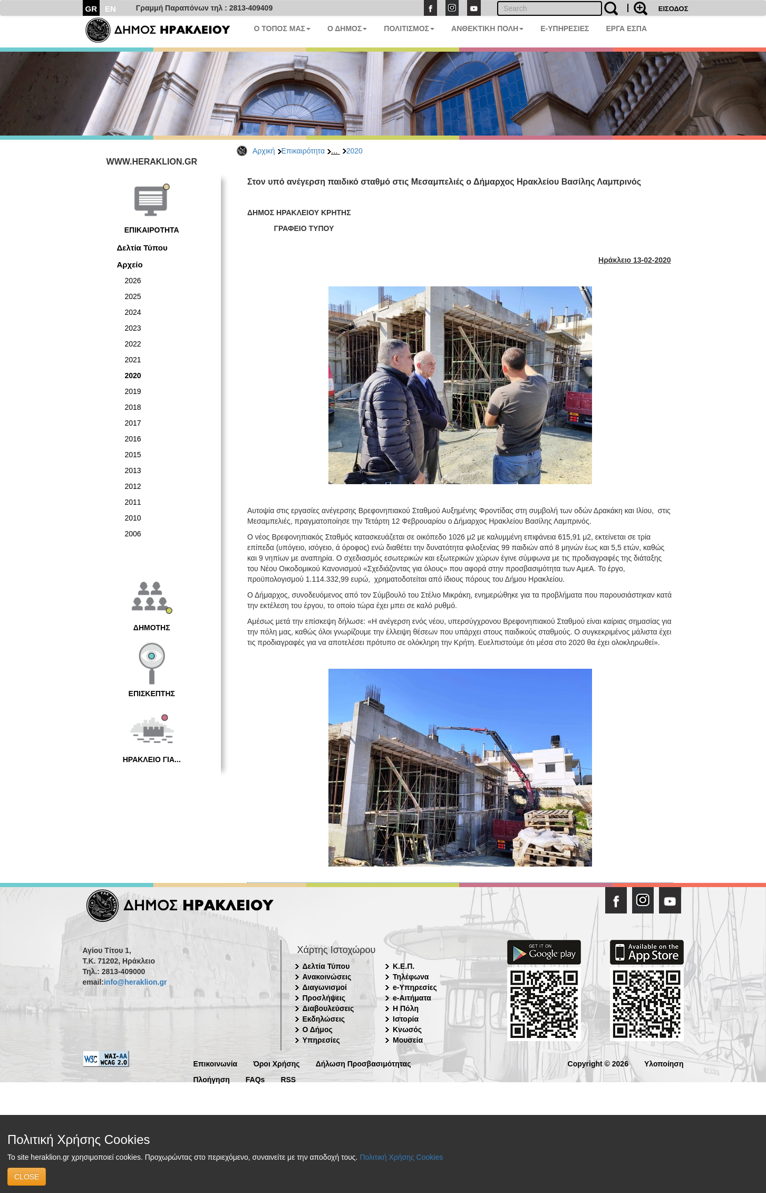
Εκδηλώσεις (324, 1019)
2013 (133, 470)
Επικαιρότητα (303, 151)
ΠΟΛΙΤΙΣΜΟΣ (409, 28)
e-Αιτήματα (412, 998)
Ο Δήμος (318, 1029)
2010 (133, 518)
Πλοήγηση (211, 1078)
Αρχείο (130, 264)
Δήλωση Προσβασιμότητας (363, 1063)
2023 (133, 328)
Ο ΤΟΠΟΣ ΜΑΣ (282, 28)
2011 (133, 502)
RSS (288, 1078)
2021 (133, 359)
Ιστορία (406, 1019)
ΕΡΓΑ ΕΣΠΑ (626, 28)
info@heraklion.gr (135, 982)
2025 (133, 296)
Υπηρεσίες (321, 1040)
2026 (133, 280)
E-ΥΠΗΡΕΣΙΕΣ (564, 28)
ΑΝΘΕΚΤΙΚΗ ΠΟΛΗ (487, 28)
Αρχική (264, 151)
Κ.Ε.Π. (403, 966)
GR (91, 8)
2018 (133, 407)
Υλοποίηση (664, 1063)
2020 (354, 151)
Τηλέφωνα (411, 977)
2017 (133, 423)
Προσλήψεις (324, 998)
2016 (133, 439)
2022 (133, 344)
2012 (133, 486)
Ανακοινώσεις (327, 977)
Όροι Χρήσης (276, 1063)
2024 (133, 312)
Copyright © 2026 (598, 1063)
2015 (133, 454)
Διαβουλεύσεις (328, 1008)
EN (110, 8)
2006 (133, 534)
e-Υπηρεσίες (415, 987)
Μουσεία (408, 1040)
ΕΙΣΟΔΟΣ (673, 9)
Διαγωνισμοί (325, 987)
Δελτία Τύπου (142, 247)
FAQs (255, 1078)
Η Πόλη (406, 1008)
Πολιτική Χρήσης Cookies (401, 1157)
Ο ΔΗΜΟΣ (347, 28)
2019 (133, 391)
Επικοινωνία (215, 1063)
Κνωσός (407, 1029)
